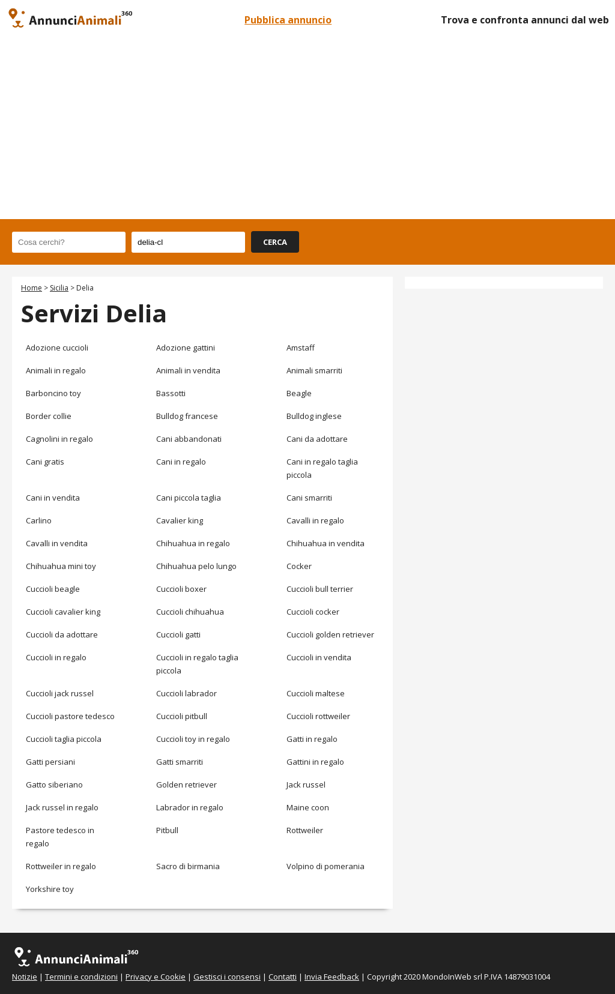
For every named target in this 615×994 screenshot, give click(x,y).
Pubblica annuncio (288, 19)
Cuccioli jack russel (60, 693)
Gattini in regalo (315, 761)
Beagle (299, 393)
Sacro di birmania (188, 866)
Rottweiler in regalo (61, 866)
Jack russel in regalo (62, 807)
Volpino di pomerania (325, 866)
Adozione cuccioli (57, 347)
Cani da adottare (317, 438)
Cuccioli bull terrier (319, 588)
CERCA (275, 241)
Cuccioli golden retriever (330, 634)
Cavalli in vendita (57, 543)
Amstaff (300, 347)
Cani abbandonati (189, 438)
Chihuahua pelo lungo (196, 566)
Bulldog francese (187, 416)
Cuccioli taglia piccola (63, 738)
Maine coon (307, 807)
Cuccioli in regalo (56, 657)
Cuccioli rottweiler (318, 716)
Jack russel (306, 784)
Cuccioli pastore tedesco (70, 716)
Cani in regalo (181, 461)
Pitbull (167, 830)
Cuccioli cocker (312, 611)
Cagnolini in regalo (59, 438)
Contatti (282, 976)
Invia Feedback (331, 976)
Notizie (24, 976)
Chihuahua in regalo (193, 543)
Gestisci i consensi (227, 976)
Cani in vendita (53, 497)
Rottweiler (304, 830)
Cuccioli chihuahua (190, 611)
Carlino (39, 520)
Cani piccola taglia (188, 497)
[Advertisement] (307, 129)
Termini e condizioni (81, 976)
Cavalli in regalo (315, 520)
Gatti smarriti (179, 761)
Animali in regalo (56, 370)
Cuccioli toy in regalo (193, 738)
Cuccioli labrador (186, 693)
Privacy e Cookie (156, 976)
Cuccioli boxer (181, 588)
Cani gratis (45, 461)
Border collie (48, 416)
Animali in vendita (188, 370)
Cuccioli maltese (315, 693)
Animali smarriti (314, 370)
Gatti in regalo (312, 738)
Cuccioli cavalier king (63, 611)
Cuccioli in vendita (318, 657)
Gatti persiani (50, 761)
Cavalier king (179, 520)
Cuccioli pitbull (181, 716)
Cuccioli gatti (178, 634)
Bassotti (171, 393)
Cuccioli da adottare (62, 634)
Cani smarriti (309, 497)
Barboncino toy (53, 393)
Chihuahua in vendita (325, 543)
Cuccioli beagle (53, 588)
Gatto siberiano (54, 784)
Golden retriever (186, 784)
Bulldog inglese (314, 416)
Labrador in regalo (189, 807)
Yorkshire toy (50, 889)
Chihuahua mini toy (61, 566)
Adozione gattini (185, 347)
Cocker (299, 566)
